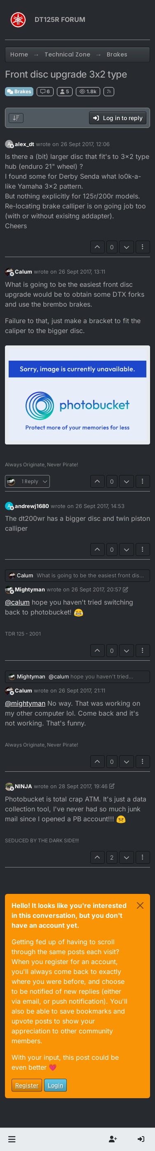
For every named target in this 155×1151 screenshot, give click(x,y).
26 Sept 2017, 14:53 (99, 506)
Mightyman (30, 589)
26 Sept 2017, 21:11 (82, 690)
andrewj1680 (32, 506)
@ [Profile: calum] (17, 602)
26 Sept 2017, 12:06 (85, 144)
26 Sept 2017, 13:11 (82, 271)
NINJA (23, 786)
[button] (11, 1139)
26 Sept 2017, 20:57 (96, 589)
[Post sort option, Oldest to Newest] (16, 118)
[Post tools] (143, 247)
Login (55, 1085)
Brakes (19, 91)
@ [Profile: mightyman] (25, 703)
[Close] (140, 905)
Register (26, 1085)
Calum (23, 271)
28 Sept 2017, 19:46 (83, 786)
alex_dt (24, 144)
